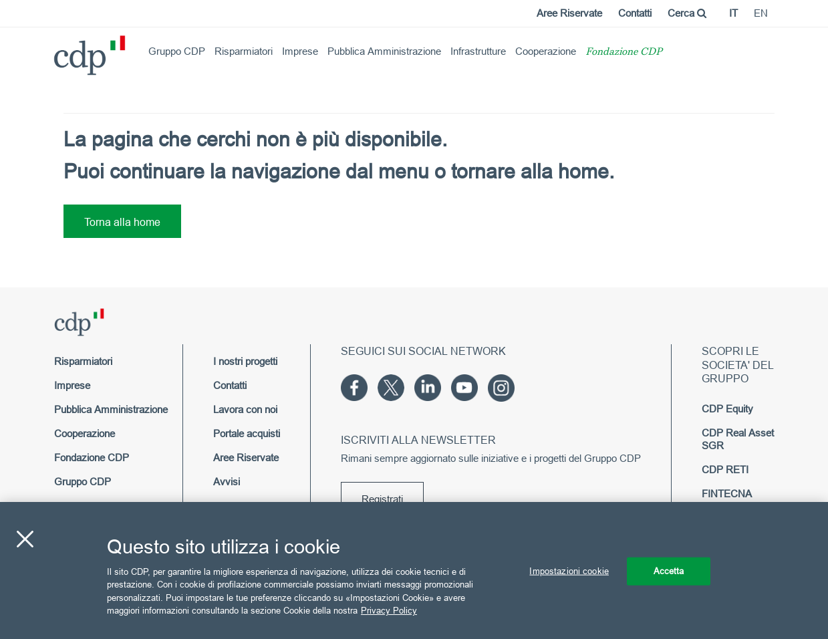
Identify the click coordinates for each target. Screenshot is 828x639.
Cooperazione (545, 51)
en (761, 13)
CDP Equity (727, 408)
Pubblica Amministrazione (384, 51)
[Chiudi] (24, 539)
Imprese (300, 51)
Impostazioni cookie (568, 570)
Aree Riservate (569, 13)
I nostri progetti (245, 361)
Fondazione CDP (623, 52)
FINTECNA (727, 493)
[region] (414, 570)
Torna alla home (122, 222)
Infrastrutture (478, 51)
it (733, 13)
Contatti (635, 13)
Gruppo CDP (176, 51)
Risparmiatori (244, 51)
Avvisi (226, 481)
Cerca (687, 13)
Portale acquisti (246, 433)
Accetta (669, 570)
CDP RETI (725, 469)
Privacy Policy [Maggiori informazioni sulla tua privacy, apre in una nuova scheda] (389, 610)
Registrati (382, 499)
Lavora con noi (245, 409)
